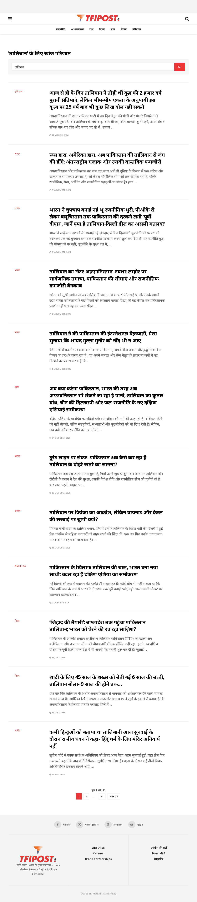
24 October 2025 (59, 437)
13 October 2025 (59, 492)
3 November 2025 (60, 313)
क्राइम (17, 456)
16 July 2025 (57, 657)
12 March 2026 (58, 135)
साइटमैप (158, 859)
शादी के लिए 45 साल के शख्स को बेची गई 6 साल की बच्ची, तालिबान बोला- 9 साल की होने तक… (106, 680)
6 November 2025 (60, 190)
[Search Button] (179, 67)
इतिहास (18, 91)
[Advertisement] (98, 6)
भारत (17, 270)
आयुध (17, 153)
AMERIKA (20, 566)
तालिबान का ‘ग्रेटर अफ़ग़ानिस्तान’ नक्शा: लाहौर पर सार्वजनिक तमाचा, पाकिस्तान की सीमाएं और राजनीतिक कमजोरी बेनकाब (104, 278)
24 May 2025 (57, 774)
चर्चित (17, 208)
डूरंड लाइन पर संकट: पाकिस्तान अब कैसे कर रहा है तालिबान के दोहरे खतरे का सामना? (97, 461)
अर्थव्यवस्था (77, 29)
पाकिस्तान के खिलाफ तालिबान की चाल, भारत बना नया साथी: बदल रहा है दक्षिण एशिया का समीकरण (103, 571)
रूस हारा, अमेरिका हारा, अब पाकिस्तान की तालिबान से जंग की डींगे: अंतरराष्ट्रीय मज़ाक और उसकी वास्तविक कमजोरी (107, 158)
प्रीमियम (136, 29)
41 (102, 796)
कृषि (17, 387)
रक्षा (91, 29)
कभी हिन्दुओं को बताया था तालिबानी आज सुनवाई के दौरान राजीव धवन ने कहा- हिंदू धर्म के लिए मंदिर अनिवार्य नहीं (104, 738)
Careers (98, 853)
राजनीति (60, 29)
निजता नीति (158, 853)
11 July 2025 (57, 712)
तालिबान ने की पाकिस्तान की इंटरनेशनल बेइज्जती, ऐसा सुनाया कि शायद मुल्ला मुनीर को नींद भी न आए (103, 337)
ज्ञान (113, 29)
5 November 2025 (60, 252)
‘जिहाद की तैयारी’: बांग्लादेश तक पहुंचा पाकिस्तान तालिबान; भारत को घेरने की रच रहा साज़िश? (97, 625)
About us (98, 848)
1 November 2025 (60, 368)
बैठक (124, 29)
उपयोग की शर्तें (159, 848)
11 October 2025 (59, 547)
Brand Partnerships (98, 859)
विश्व (102, 29)
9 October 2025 (59, 602)
